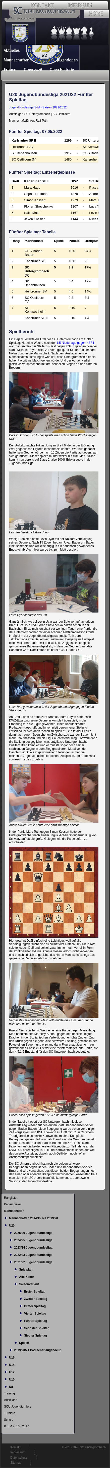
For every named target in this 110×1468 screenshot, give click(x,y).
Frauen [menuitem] (10, 69)
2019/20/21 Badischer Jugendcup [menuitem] (38, 1350)
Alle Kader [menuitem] (26, 1277)
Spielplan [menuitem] (25, 1269)
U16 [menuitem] (12, 1357)
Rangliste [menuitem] (10, 1198)
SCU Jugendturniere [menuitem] (17, 1406)
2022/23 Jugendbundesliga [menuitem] (33, 1255)
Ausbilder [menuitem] (10, 1400)
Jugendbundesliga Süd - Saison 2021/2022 (38, 107)
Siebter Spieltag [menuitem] (35, 1335)
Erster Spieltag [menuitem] (34, 1291)
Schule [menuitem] (8, 1419)
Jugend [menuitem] (43, 59)
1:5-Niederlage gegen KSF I (75, 343)
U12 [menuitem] (12, 1372)
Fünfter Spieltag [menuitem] (35, 1321)
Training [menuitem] (9, 1393)
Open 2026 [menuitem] (33, 69)
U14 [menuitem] (12, 1365)
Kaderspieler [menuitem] (12, 1204)
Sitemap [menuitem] (15, 1462)
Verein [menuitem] (54, 50)
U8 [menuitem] (11, 1387)
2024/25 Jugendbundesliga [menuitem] (33, 1240)
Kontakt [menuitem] (15, 1447)
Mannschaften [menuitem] (16, 59)
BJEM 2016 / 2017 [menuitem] (16, 1426)
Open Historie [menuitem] (62, 69)
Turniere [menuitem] (9, 1413)
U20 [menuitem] (12, 1225)
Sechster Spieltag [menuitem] (36, 1328)
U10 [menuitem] (12, 1379)
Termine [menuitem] (34, 50)
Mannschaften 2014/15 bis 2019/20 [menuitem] (33, 1218)
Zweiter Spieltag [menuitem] (35, 1299)
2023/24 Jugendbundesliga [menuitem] (33, 1247)
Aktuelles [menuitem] (12, 50)
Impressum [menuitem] (17, 1452)
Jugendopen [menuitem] (67, 59)
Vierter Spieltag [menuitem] (35, 1313)
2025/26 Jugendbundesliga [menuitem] (33, 1233)
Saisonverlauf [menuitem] (29, 1284)
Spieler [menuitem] (24, 1343)
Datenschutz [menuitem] (18, 1457)
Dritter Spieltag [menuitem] (35, 1306)
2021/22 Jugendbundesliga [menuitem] (33, 1262)
